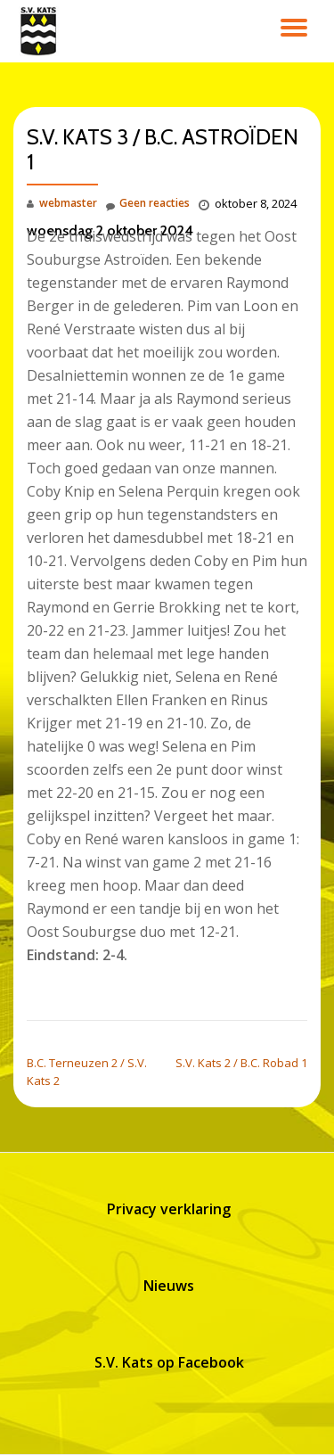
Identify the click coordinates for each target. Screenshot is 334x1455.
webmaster (68, 202)
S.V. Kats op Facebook (169, 1362)
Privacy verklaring (169, 1209)
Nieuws (168, 1285)
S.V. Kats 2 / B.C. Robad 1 (241, 1063)
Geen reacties (148, 203)
